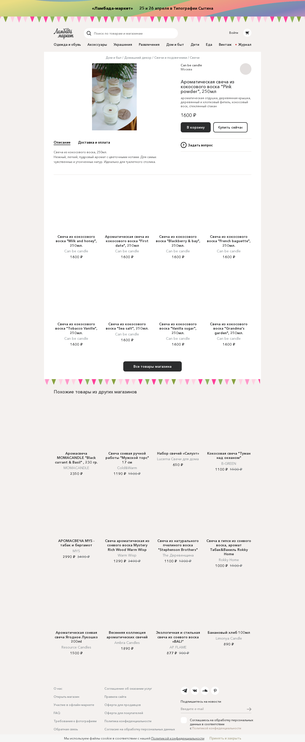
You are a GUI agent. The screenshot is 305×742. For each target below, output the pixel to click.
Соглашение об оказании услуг (128, 688)
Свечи (195, 57)
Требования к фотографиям (75, 721)
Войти (233, 33)
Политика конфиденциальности (127, 721)
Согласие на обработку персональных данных (139, 729)
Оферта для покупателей (123, 713)
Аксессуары (97, 44)
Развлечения (149, 44)
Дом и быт (175, 44)
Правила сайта (115, 697)
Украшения (123, 44)
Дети (195, 44)
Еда (209, 44)
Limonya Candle (229, 638)
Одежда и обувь (67, 44)
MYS (76, 551)
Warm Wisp (127, 555)
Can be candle (191, 65)
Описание (62, 142)
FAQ (57, 713)
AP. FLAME (178, 647)
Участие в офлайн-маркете (74, 705)
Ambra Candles (127, 642)
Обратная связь (66, 729)
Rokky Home (229, 560)
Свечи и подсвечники (170, 57)
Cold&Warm (127, 468)
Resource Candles (76, 647)
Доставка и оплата (94, 142)
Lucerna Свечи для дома (178, 459)
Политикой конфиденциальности (216, 728)
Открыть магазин (66, 697)
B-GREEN (228, 463)
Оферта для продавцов (122, 705)
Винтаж (225, 44)
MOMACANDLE (76, 468)
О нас (58, 688)
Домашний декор (137, 57)
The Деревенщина (178, 555)
